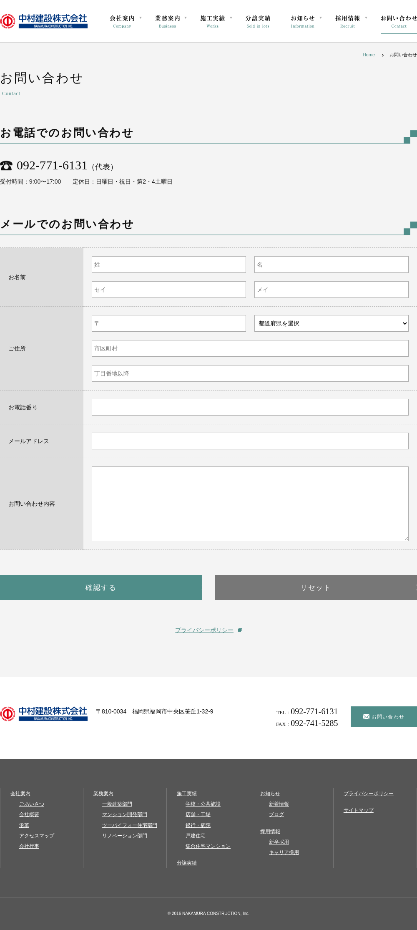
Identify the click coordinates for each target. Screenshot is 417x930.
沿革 (24, 825)
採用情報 (269, 831)
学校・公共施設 (203, 804)
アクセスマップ (36, 836)
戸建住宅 (196, 836)
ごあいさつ (31, 804)
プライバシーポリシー (204, 630)
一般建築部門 (117, 804)
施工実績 (185, 793)
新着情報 (279, 804)
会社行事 (29, 846)
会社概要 (29, 814)
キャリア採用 (284, 852)
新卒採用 (279, 842)
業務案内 (102, 793)
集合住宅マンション (208, 846)
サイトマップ (357, 810)
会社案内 (19, 793)
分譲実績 (185, 863)
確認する (101, 587)
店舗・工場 (198, 814)
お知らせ (269, 793)
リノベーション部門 (124, 836)
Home (369, 54)
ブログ (276, 814)
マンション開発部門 (124, 814)
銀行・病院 (198, 825)
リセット (315, 587)
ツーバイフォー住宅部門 (129, 825)
